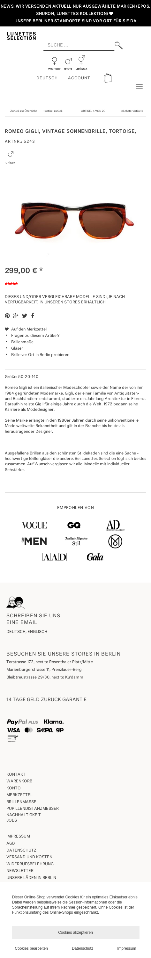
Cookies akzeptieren (75, 932)
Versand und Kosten (29, 857)
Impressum (18, 836)
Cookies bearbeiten (31, 948)
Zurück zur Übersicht (23, 111)
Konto (13, 788)
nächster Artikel (131, 111)
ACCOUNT (79, 78)
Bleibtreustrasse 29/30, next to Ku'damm (44, 677)
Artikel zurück (54, 111)
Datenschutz (21, 851)
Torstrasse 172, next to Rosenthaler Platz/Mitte (49, 662)
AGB (10, 844)
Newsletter (20, 871)
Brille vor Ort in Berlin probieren (40, 355)
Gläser (17, 349)
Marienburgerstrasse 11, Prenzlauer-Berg (44, 670)
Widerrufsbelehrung (30, 864)
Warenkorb (19, 781)
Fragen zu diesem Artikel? (32, 336)
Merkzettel (19, 795)
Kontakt (16, 775)
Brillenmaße (22, 342)
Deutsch (47, 78)
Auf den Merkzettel (26, 329)
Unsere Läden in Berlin (31, 878)
